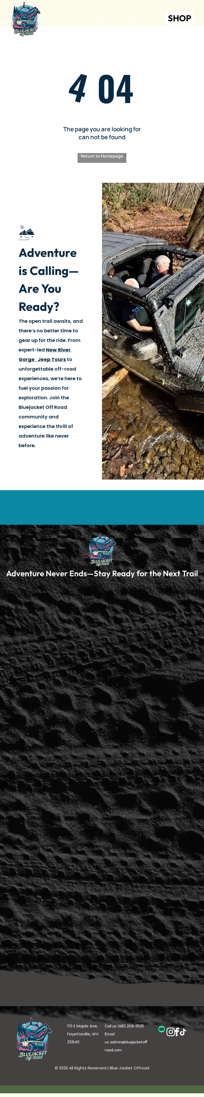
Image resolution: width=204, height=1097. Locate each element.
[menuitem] (82, 18)
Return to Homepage (102, 156)
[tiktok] (183, 1033)
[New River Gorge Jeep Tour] (51, 649)
